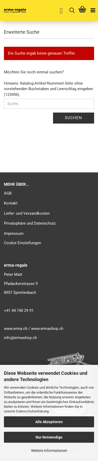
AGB (7, 193)
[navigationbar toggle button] (93, 10)
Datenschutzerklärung (32, 411)
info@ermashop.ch (20, 337)
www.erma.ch (15, 328)
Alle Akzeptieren (49, 422)
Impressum (14, 233)
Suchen (73, 117)
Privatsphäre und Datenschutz (30, 223)
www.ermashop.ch (47, 328)
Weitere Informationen (49, 450)
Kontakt (11, 203)
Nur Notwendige (49, 437)
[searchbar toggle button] (72, 10)
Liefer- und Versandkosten (27, 213)
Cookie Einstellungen (22, 243)
